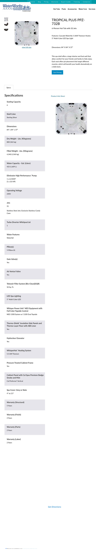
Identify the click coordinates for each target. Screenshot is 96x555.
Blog (39, 2)
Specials (85, 481)
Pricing (46, 2)
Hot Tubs (56, 9)
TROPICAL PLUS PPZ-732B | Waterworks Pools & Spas (16, 8)
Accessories (72, 9)
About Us (32, 2)
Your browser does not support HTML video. (6, 35)
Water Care (83, 9)
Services (92, 9)
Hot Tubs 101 (55, 481)
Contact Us (86, 2)
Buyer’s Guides (66, 2)
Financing (77, 2)
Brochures (54, 2)
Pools (64, 9)
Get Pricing (57, 72)
